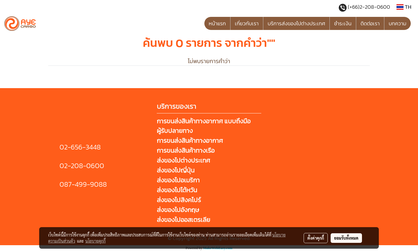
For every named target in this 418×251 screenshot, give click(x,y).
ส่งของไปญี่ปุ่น (175, 170)
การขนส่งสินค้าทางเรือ (186, 150)
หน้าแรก (217, 23)
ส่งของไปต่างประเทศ (183, 160)
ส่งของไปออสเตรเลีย (183, 220)
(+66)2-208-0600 (369, 7)
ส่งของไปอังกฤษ (178, 210)
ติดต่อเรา (370, 23)
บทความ (397, 23)
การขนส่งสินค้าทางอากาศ (190, 140)
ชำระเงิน (343, 23)
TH (404, 7)
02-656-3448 (80, 147)
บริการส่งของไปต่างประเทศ (296, 23)
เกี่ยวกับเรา (247, 23)
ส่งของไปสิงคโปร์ (179, 200)
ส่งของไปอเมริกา (178, 180)
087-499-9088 (83, 184)
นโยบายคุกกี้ (95, 240)
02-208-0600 (82, 166)
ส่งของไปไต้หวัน (177, 190)
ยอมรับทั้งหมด (346, 238)
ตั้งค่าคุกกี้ (315, 238)
